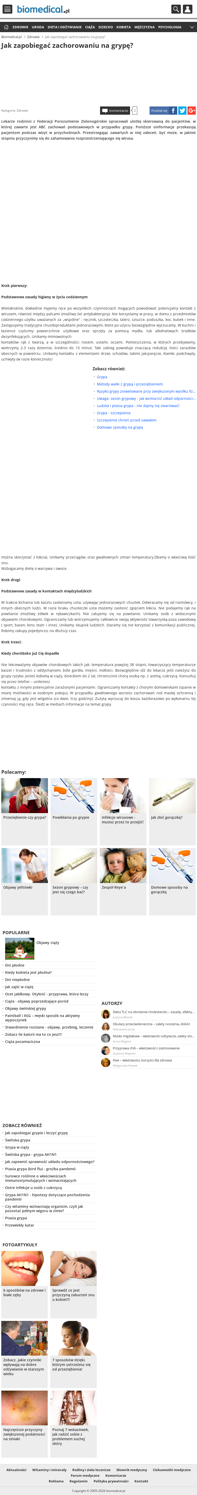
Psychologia (169, 27)
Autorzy (112, 1003)
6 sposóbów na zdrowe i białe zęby (24, 1292)
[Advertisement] (98, 77)
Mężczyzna (144, 27)
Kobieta (123, 27)
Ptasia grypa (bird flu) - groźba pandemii (40, 1168)
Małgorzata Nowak (125, 1065)
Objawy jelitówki (17, 887)
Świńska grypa (17, 1140)
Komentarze (118, 110)
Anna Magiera (122, 1041)
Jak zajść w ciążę (19, 986)
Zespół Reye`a (114, 887)
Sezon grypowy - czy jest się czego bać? (70, 889)
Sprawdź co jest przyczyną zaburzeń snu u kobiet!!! (73, 1295)
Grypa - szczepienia (114, 412)
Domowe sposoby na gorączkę (169, 889)
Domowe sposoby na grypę (120, 427)
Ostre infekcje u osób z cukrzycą (33, 1187)
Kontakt (141, 1481)
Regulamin (79, 1481)
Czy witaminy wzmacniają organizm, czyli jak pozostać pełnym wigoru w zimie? (44, 1208)
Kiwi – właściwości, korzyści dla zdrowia (142, 1060)
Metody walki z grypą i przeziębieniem (130, 384)
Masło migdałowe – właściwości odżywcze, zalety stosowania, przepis (154, 1036)
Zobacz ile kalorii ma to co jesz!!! (33, 1034)
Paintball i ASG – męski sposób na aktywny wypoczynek (42, 1017)
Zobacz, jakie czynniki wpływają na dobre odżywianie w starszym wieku (23, 1367)
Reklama (56, 1481)
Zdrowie (20, 27)
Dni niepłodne (17, 979)
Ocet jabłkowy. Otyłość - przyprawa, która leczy (46, 994)
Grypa (102, 376)
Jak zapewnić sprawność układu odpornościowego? (49, 1161)
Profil (187, 9)
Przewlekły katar (19, 1225)
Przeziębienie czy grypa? (24, 817)
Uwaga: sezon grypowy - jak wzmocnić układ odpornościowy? (146, 398)
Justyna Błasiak (123, 1017)
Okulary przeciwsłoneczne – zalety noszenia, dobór (151, 1024)
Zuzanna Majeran (124, 1053)
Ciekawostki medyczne (172, 1469)
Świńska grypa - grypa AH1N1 (31, 1154)
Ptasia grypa (16, 1217)
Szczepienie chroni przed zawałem (126, 420)
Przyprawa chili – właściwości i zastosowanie (146, 1048)
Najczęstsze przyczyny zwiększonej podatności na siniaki (24, 1434)
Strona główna (5, 27)
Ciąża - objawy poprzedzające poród (36, 1001)
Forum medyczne (85, 1475)
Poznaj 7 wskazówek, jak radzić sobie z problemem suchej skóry (70, 1436)
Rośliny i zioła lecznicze (91, 1469)
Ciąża (90, 27)
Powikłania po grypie (71, 817)
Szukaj (176, 9)
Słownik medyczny (131, 1469)
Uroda (38, 27)
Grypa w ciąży (17, 1147)
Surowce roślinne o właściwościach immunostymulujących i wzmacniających (40, 1178)
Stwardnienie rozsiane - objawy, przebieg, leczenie (49, 1027)
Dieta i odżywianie (65, 27)
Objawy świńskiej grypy (25, 1008)
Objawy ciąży (47, 942)
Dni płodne (14, 965)
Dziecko (105, 27)
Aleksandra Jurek (124, 1029)
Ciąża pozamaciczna (22, 1041)
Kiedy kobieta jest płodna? (28, 972)
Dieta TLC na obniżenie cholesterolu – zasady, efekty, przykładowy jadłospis (154, 1012)
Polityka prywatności (111, 1481)
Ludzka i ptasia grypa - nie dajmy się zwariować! (138, 405)
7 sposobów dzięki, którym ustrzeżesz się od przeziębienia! (71, 1365)
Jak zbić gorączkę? (166, 817)
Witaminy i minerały (49, 1469)
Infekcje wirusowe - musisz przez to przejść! (123, 819)
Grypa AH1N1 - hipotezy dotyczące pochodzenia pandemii (47, 1197)
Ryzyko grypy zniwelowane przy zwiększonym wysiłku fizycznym (146, 391)
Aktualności (16, 1469)
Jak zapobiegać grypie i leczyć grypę (36, 1132)
